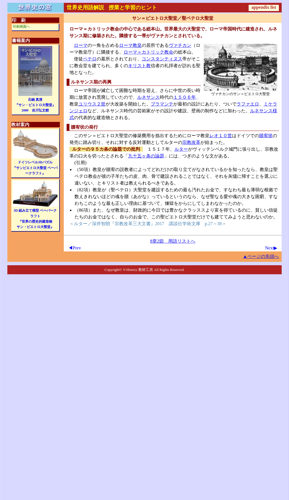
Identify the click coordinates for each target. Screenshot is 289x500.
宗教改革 (191, 142)
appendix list (263, 7)
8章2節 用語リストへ (172, 241)
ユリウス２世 (92, 104)
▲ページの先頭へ (261, 256)
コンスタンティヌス (162, 58)
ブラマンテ (162, 104)
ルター (181, 149)
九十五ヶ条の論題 (146, 155)
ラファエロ (248, 104)
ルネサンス (148, 97)
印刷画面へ (21, 26)
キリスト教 (139, 65)
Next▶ (271, 247)
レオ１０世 (220, 135)
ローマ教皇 (130, 45)
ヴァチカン (180, 45)
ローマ (80, 45)
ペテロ (90, 58)
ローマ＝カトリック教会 (148, 52)
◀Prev (74, 247)
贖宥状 (266, 135)
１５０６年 (184, 97)
